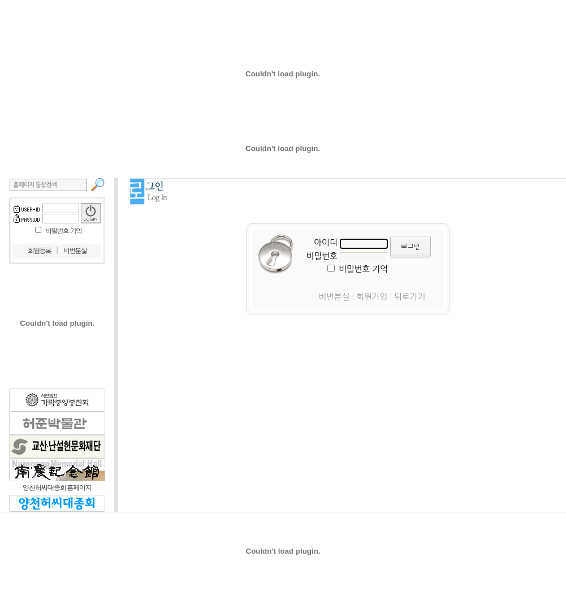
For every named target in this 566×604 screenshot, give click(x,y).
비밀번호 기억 (63, 231)
